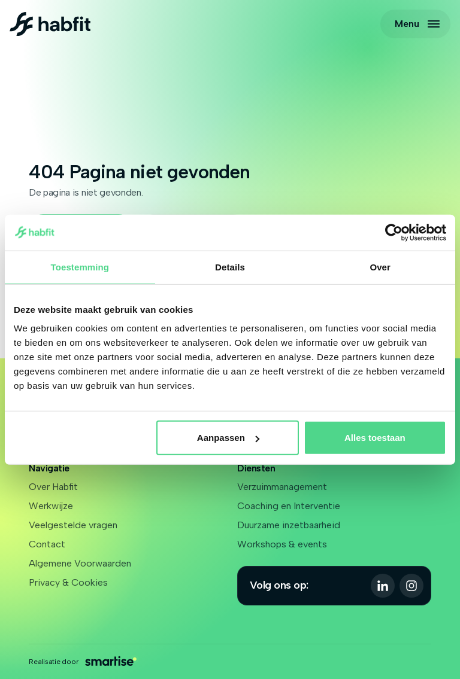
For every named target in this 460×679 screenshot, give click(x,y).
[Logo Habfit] (50, 24)
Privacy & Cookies (68, 582)
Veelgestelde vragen (73, 525)
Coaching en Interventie (288, 505)
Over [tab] (380, 266)
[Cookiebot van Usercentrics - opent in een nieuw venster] (393, 232)
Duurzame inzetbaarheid (288, 525)
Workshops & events (282, 544)
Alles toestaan (374, 438)
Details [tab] (230, 266)
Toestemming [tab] (80, 266)
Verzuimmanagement (282, 486)
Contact (47, 544)
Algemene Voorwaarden (80, 563)
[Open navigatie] (415, 24)
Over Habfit (53, 486)
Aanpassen (228, 438)
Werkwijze (51, 505)
